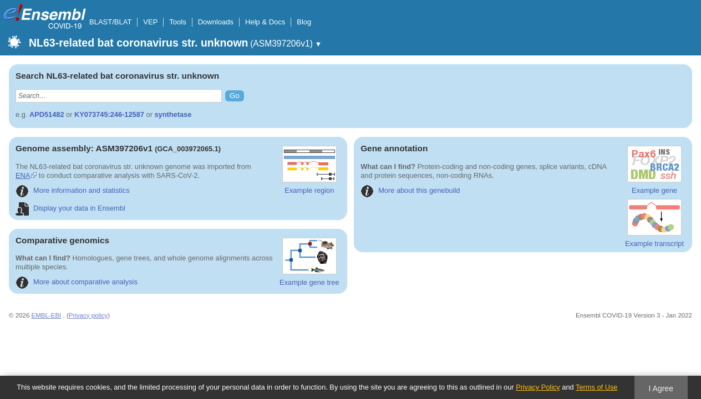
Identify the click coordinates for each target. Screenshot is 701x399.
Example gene (654, 170)
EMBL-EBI (47, 315)
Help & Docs (265, 22)
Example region (309, 170)
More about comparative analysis (77, 282)
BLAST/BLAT (110, 22)
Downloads (215, 22)
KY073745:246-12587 (109, 114)
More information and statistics (73, 190)
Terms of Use (596, 387)
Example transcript (654, 223)
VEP (150, 22)
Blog (304, 22)
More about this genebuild (410, 190)
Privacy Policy (538, 387)
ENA (260, 166)
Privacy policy (88, 315)
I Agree (660, 388)
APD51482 (46, 114)
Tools (177, 22)
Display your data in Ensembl (70, 208)
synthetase (172, 114)
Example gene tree (309, 262)
